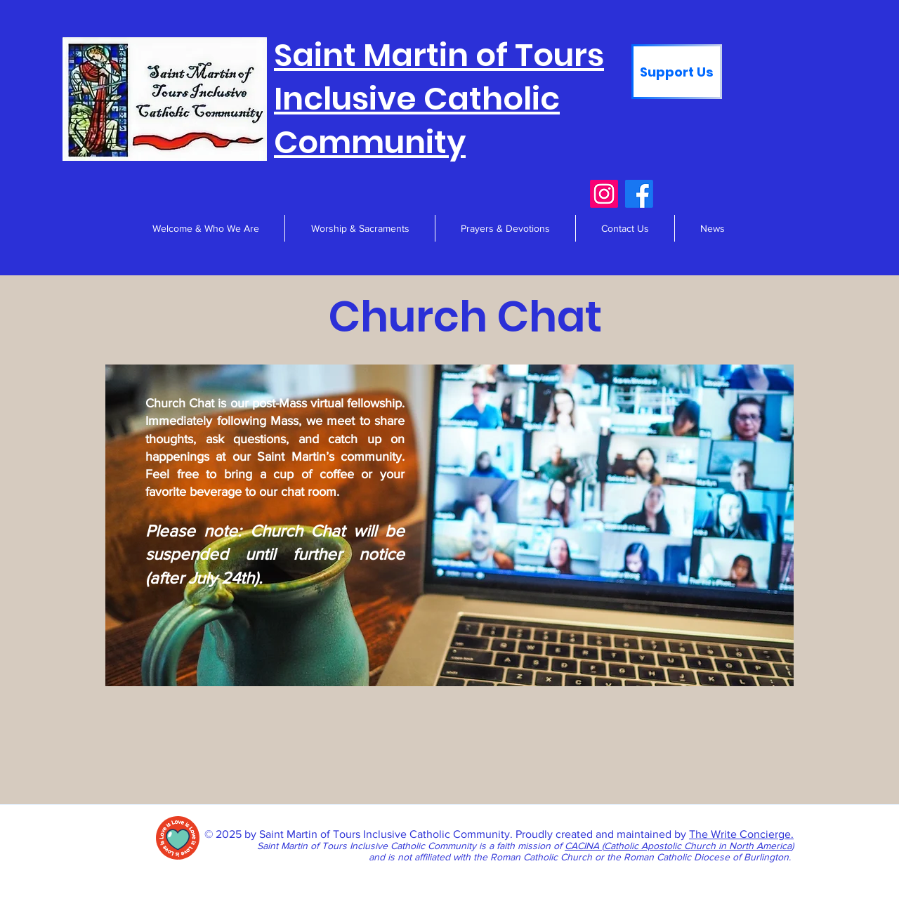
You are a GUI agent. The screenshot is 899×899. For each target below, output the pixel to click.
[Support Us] (676, 71)
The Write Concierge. (741, 834)
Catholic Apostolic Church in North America (698, 845)
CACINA (583, 845)
